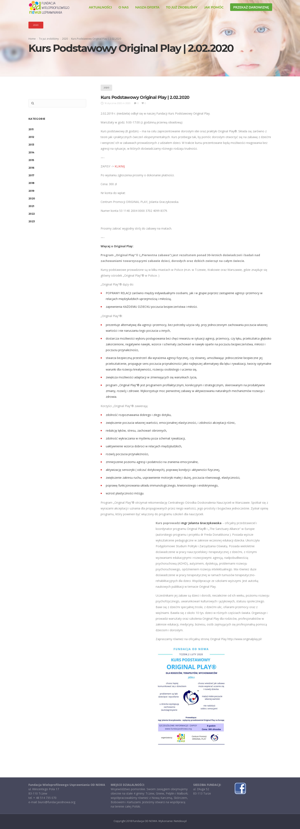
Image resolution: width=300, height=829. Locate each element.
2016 (31, 167)
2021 (31, 206)
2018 (31, 183)
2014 (31, 152)
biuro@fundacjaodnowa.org (56, 802)
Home (32, 38)
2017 (31, 175)
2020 (65, 38)
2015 (31, 160)
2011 (31, 129)
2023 (31, 221)
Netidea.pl (180, 821)
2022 (31, 213)
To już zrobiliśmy (49, 38)
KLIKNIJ (120, 166)
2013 (31, 144)
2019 (31, 190)
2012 (31, 137)
